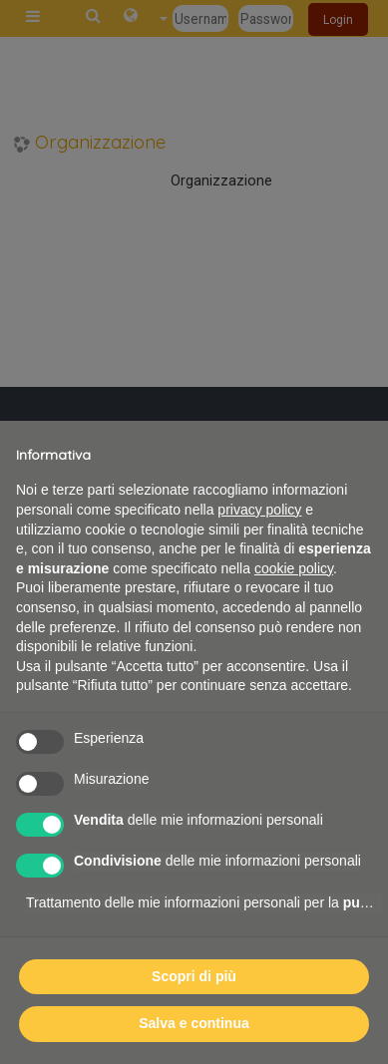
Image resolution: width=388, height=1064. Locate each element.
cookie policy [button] (293, 568)
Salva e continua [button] (193, 1023)
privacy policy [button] (259, 510)
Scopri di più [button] (194, 976)
